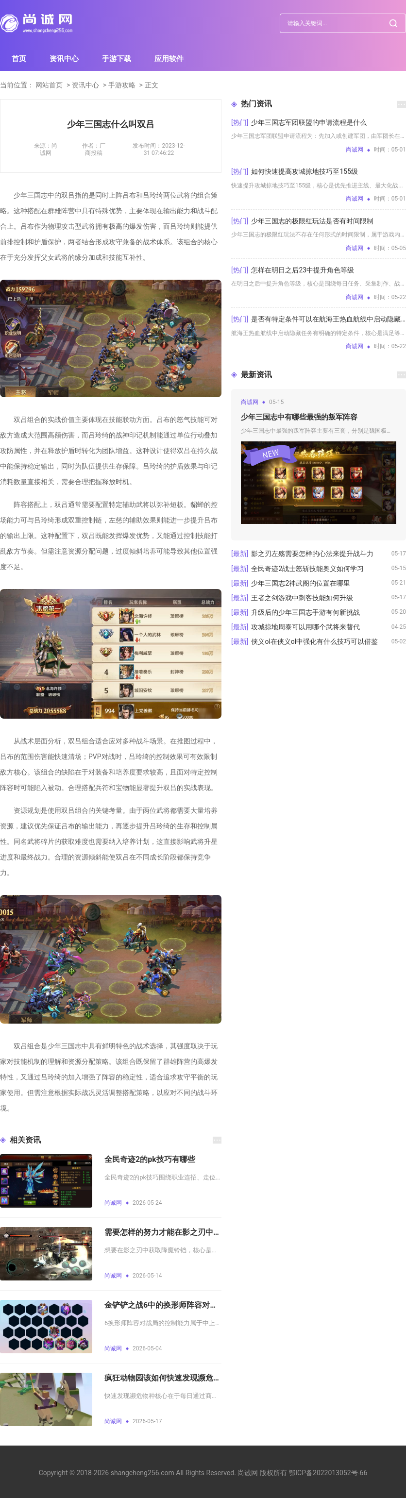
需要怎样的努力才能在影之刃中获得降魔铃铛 (162, 1232)
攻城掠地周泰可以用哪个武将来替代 (305, 627)
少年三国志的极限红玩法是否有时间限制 (312, 221)
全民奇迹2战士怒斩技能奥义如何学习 (307, 568)
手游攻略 (121, 85)
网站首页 (49, 85)
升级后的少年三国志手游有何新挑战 (305, 612)
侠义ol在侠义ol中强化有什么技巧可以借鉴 (314, 641)
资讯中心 (64, 58)
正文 (151, 85)
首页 (19, 58)
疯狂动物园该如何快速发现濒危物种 (162, 1377)
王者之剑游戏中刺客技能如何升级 (302, 598)
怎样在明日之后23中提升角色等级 (302, 270)
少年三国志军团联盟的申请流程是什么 (309, 122)
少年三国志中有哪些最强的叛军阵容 (299, 417)
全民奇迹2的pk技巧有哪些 (149, 1159)
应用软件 (169, 58)
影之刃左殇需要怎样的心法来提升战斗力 (312, 553)
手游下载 (116, 58)
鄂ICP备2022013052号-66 (327, 1473)
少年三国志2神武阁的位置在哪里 (300, 583)
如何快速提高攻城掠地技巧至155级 (304, 171)
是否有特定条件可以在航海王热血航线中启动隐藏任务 (328, 319)
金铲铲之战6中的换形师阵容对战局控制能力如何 (162, 1305)
